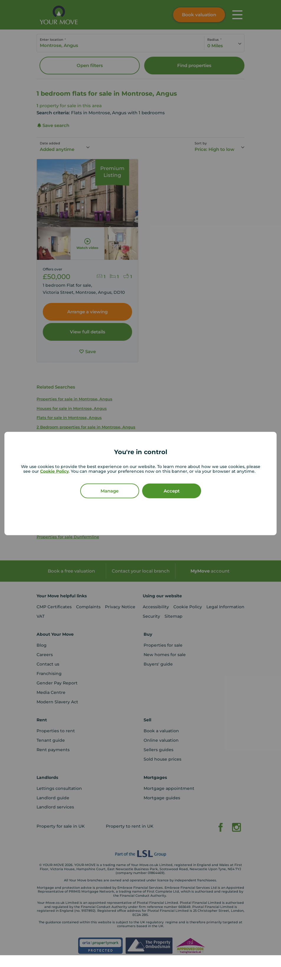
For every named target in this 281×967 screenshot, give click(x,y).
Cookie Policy (54, 471)
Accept (172, 491)
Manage (110, 491)
